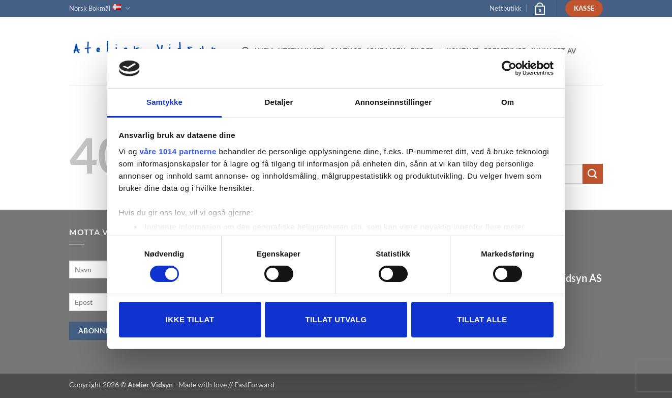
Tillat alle (482, 319)
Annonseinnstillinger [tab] (393, 102)
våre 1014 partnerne (178, 151)
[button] (539, 8)
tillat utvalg (335, 319)
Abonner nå (103, 330)
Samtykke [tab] (164, 102)
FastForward (254, 384)
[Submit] (593, 174)
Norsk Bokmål (99, 8)
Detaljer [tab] (279, 102)
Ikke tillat (190, 319)
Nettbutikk (506, 8)
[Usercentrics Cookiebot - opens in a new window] (509, 68)
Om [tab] (507, 102)
